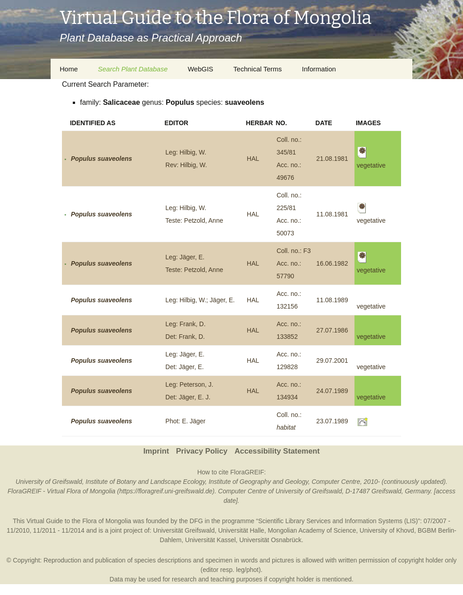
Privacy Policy (201, 451)
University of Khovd (386, 530)
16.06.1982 (332, 263)
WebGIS (200, 69)
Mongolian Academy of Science (312, 530)
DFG (196, 521)
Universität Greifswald (184, 530)
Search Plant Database (132, 69)
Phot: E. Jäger (185, 421)
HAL (253, 158)
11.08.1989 (332, 300)
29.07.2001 (332, 360)
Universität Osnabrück (270, 539)
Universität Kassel (210, 539)
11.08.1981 (332, 214)
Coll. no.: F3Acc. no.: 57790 (294, 263)
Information (319, 69)
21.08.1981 (332, 158)
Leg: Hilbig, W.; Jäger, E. (200, 300)
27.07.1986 (332, 330)
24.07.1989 (332, 390)
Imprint (156, 451)
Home (69, 69)
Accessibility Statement (277, 451)
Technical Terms (257, 69)
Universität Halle (241, 530)
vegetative (371, 306)
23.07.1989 (332, 421)
